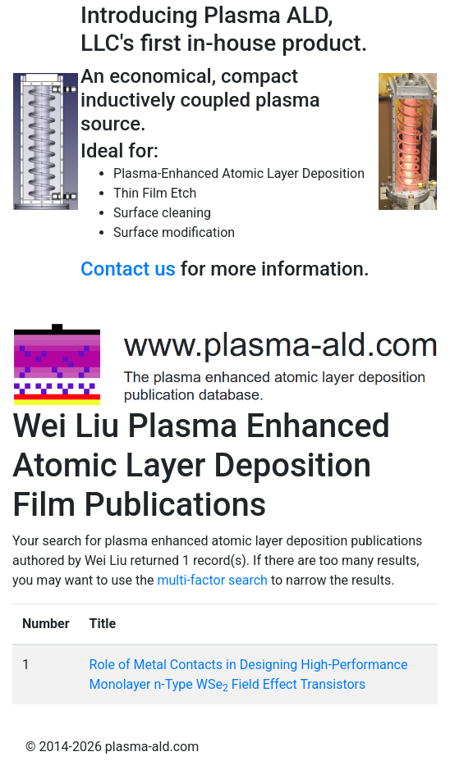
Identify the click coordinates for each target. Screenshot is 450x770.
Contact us (128, 268)
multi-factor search (213, 580)
